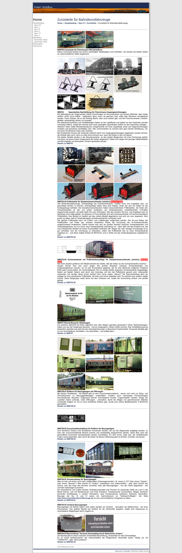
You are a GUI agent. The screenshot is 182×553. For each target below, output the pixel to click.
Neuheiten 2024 (40, 40)
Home (37, 19)
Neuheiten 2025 (40, 42)
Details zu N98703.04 (66, 237)
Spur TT (37, 33)
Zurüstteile (91, 23)
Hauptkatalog (38, 23)
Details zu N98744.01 (66, 500)
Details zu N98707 (65, 333)
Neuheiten (37, 38)
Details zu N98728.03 (66, 439)
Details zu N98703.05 (66, 283)
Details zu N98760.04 (66, 542)
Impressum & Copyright (122, 551)
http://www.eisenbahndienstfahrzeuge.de (75, 498)
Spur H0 (37, 25)
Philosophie (38, 44)
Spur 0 (37, 31)
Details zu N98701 (65, 143)
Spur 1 (37, 27)
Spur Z (37, 36)
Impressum (37, 46)
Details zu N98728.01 (66, 406)
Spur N (37, 29)
